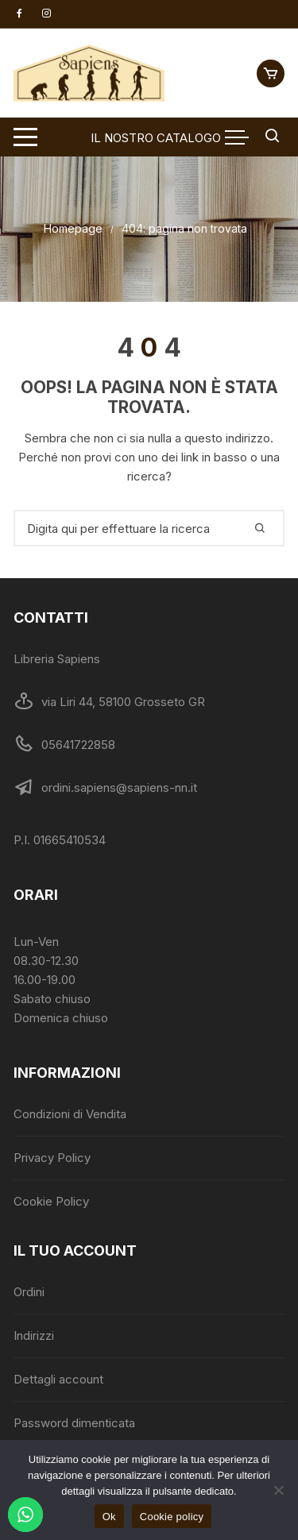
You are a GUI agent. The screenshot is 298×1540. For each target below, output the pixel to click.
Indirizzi (34, 1335)
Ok (109, 1517)
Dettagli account (58, 1379)
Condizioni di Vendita (70, 1113)
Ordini (29, 1291)
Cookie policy (172, 1517)
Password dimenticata (74, 1422)
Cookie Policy (51, 1201)
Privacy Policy (52, 1157)
